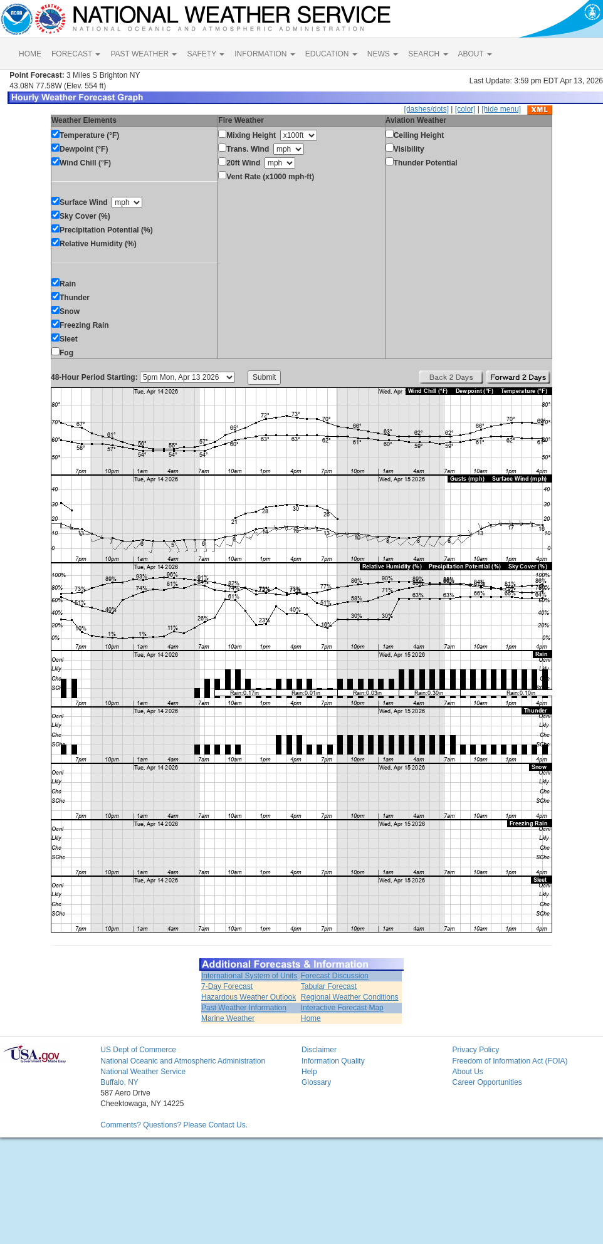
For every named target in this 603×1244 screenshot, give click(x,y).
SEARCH (428, 54)
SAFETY (205, 54)
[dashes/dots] (426, 109)
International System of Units (249, 975)
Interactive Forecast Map (342, 1007)
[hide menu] (501, 109)
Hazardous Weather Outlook (248, 997)
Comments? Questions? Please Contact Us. (174, 1125)
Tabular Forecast (329, 986)
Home (311, 1018)
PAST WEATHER (143, 54)
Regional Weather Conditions (350, 997)
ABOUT (475, 54)
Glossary (316, 1082)
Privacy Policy (475, 1049)
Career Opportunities (487, 1082)
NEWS (382, 54)
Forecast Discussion (335, 975)
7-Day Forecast (227, 986)
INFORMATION (264, 54)
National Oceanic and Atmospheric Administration (182, 1061)
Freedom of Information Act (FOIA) (509, 1061)
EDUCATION (331, 54)
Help (309, 1071)
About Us (467, 1071)
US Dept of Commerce (138, 1049)
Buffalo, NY (119, 1082)
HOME (30, 54)
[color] (465, 109)
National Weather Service (143, 1071)
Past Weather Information (243, 1007)
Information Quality (333, 1061)
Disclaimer (319, 1049)
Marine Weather (227, 1018)
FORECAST (75, 54)
